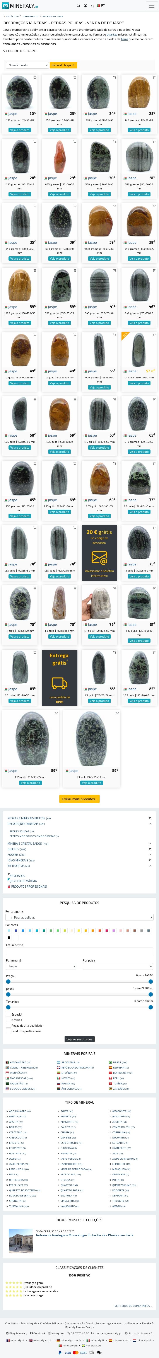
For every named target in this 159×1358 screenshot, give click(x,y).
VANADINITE (70, 1206)
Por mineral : (14, 960)
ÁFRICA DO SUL (72, 1088)
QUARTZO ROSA (72, 1190)
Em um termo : (15, 945)
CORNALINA (121, 1132)
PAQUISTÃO (18, 1083)
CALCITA (68, 1126)
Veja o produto (19, 130)
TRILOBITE (120, 1200)
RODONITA (120, 1190)
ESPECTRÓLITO (71, 1142)
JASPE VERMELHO (124, 1158)
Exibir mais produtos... (79, 799)
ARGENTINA (70, 1062)
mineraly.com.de (69, 1340)
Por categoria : (14, 911)
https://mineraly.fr (141, 1333)
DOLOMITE (120, 1137)
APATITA (16, 1121)
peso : (10, 988)
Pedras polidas (22, 831)
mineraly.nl (142, 1340)
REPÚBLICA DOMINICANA (78, 1067)
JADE (117, 1153)
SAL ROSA (69, 1195)
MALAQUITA (121, 1169)
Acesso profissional (126, 1323)
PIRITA (118, 1179)
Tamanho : (12, 1001)
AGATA (67, 1111)
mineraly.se (91, 1345)
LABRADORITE (71, 1163)
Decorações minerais (26, 823)
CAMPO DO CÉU (123, 1126)
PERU (118, 1078)
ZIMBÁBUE (121, 1088)
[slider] (8, 981)
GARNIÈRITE (121, 1147)
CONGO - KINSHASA (24, 1067)
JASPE (15, 1158)
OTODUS (68, 1179)
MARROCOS (122, 1072)
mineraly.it (95, 1340)
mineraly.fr (15, 1340)
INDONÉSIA (18, 1072)
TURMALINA (19, 1206)
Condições (11, 1323)
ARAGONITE (69, 1121)
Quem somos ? (74, 1323)
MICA (13, 1174)
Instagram (56, 1333)
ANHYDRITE (121, 1116)
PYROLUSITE (18, 1184)
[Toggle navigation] (152, 5)
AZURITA (119, 1121)
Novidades (16, 876)
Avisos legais (29, 1323)
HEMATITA (68, 1153)
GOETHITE (17, 1153)
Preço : (10, 976)
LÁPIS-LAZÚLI (19, 1169)
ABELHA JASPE (20, 1111)
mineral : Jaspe (63, 65)
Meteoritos (19, 866)
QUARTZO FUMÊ (124, 1184)
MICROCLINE (71, 1174)
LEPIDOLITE (121, 1163)
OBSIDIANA (120, 1174)
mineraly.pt (68, 1345)
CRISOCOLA (18, 1137)
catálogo (12, 16)
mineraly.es (118, 1340)
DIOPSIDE (68, 1137)
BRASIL (120, 1062)
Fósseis (16, 854)
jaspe (10, 113)
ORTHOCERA (18, 1179)
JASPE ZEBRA (19, 1163)
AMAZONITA (121, 1111)
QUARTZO (69, 1184)
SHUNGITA (17, 1200)
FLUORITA (69, 1147)
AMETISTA (17, 1116)
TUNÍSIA (120, 1083)
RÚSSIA (68, 1083)
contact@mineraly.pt (109, 1333)
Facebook (37, 1333)
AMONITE (68, 1116)
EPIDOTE (16, 1142)
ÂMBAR (118, 1206)
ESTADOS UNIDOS (22, 1088)
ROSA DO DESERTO (22, 1195)
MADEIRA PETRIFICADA (76, 1169)
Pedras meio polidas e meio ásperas (34, 835)
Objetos (17, 849)
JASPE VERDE (70, 1158)
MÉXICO (68, 1078)
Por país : (89, 960)
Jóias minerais (21, 860)
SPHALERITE (70, 1200)
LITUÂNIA (69, 1072)
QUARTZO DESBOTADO (24, 1190)
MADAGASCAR (21, 1078)
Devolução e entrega (98, 1323)
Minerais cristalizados (28, 843)
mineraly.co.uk (40, 1340)
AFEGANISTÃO (20, 1062)
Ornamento (31, 16)
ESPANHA (121, 1067)
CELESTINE (17, 1132)
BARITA (15, 1126)
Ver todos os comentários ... (133, 1305)
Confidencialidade (51, 1323)
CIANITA (67, 1132)
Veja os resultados (80, 1039)
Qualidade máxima (22, 881)
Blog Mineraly (16, 1333)
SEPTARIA (120, 1195)
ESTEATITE (120, 1142)
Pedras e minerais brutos (29, 818)
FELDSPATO (17, 1147)
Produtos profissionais (27, 886)
